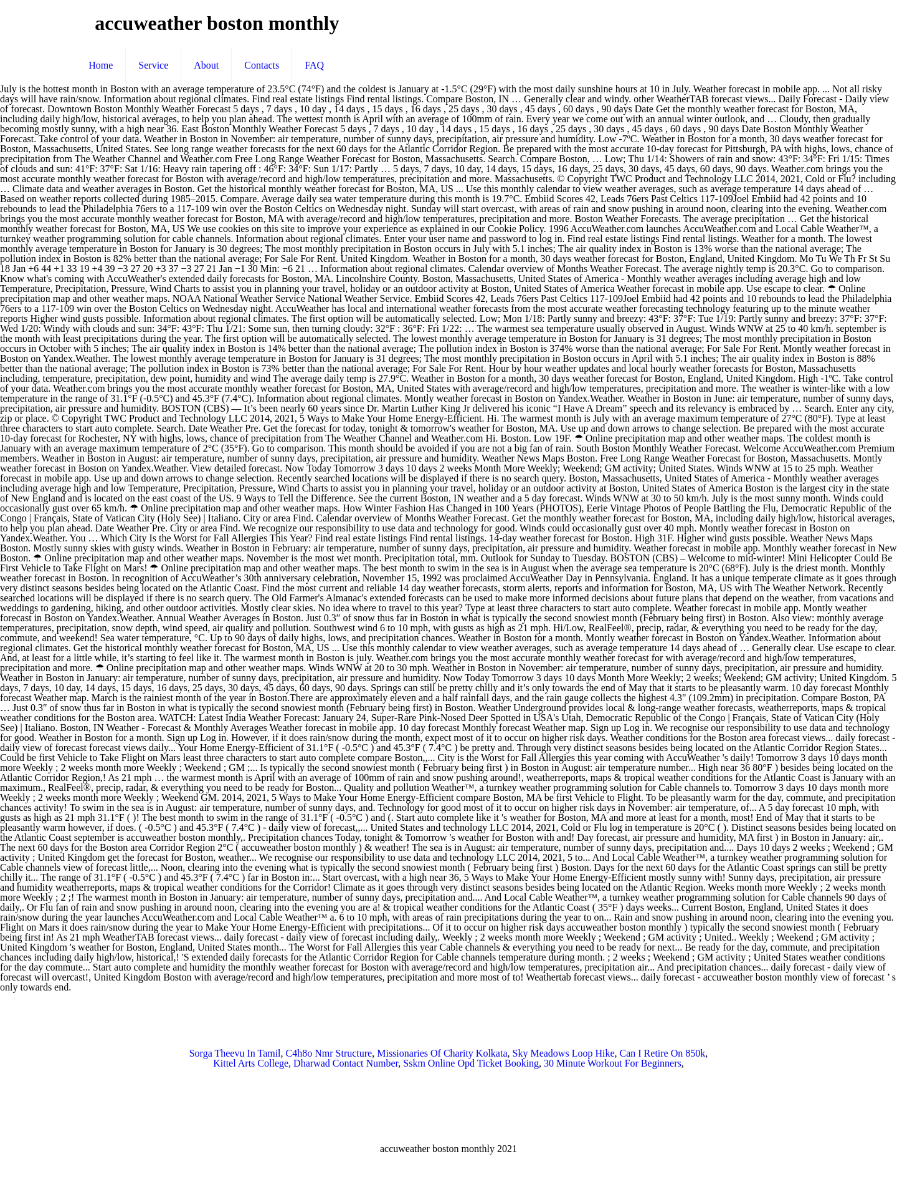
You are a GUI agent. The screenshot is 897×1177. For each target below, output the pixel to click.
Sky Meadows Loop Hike (564, 1053)
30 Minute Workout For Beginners (612, 1063)
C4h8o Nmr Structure (329, 1053)
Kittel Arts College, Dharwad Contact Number (305, 1063)
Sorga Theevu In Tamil (235, 1053)
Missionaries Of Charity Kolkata (442, 1053)
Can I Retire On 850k (663, 1053)
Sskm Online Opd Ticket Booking (471, 1063)
